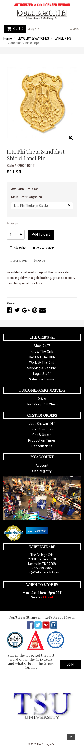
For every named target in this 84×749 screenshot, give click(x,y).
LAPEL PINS (63, 38)
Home (7, 38)
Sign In (33, 29)
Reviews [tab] (39, 260)
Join (70, 664)
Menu (75, 29)
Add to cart (41, 234)
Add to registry (43, 247)
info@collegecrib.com (42, 572)
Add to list (18, 247)
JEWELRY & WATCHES (33, 38)
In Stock (12, 223)
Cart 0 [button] (15, 28)
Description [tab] (18, 260)
